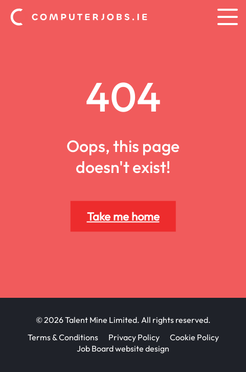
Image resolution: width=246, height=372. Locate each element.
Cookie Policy (194, 337)
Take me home (123, 216)
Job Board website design (123, 348)
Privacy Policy (134, 337)
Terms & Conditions (63, 337)
